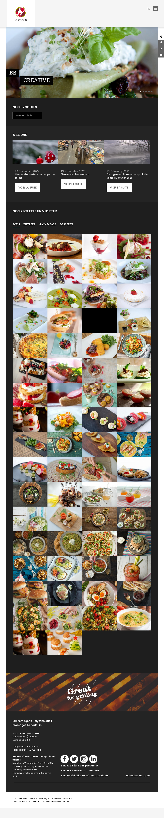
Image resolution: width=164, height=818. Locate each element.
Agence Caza (38, 801)
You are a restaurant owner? (79, 770)
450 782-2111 (32, 746)
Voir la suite (27, 188)
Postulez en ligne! (138, 775)
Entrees (29, 224)
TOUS (16, 224)
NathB (66, 801)
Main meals (48, 224)
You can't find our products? (79, 765)
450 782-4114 (34, 749)
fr (148, 8)
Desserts (66, 224)
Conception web (21, 801)
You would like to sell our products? (85, 775)
